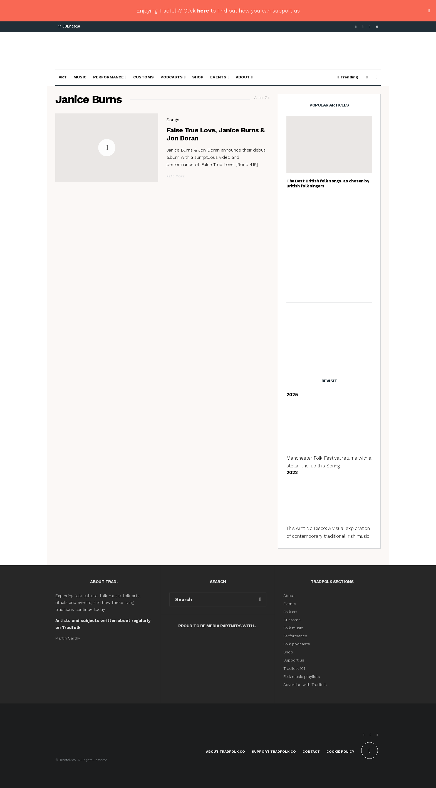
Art (63, 77)
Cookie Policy (340, 752)
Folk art (290, 611)
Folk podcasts (296, 644)
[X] (362, 26)
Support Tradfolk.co (274, 752)
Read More (176, 176)
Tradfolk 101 (294, 668)
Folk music (293, 628)
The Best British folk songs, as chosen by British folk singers (327, 184)
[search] (260, 599)
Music (79, 77)
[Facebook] (356, 26)
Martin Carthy (67, 638)
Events (218, 77)
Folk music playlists (301, 676)
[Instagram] (369, 26)
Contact (311, 752)
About (243, 77)
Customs (143, 77)
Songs (173, 119)
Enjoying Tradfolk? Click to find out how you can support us (218, 11)
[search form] (212, 599)
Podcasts (171, 77)
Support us (293, 660)
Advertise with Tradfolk (305, 684)
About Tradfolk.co (225, 752)
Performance (108, 77)
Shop (198, 77)
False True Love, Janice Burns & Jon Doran (216, 134)
